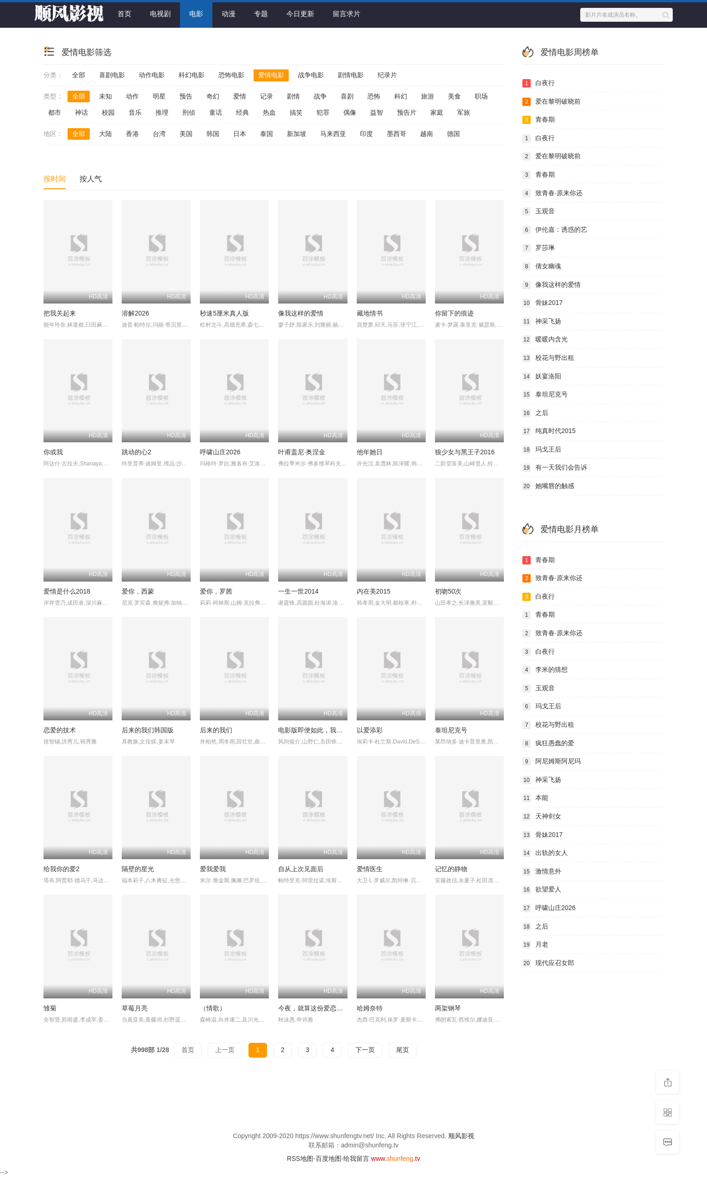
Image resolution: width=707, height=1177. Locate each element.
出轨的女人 (545, 853)
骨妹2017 (542, 303)
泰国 (266, 133)
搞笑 (296, 112)
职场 (481, 96)
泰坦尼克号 (451, 730)
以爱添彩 (370, 730)
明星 (159, 96)
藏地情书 (370, 313)
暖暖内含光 (545, 339)
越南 (426, 133)
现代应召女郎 (548, 963)
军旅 (463, 112)
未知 (105, 96)
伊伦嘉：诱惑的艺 (554, 230)
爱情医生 (370, 869)
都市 (54, 112)
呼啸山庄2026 (220, 452)
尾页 (402, 1049)
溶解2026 (135, 313)
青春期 (538, 120)
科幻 (400, 96)
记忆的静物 (451, 869)
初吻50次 (448, 591)
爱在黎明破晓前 (551, 102)
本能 (535, 798)
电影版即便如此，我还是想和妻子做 (330, 730)
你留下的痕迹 (454, 313)
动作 (132, 96)
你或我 (53, 452)
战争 (320, 96)
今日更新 (300, 14)
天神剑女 (541, 816)
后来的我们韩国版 (148, 730)
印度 (366, 133)
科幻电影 (192, 75)
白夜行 (538, 83)
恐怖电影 (231, 75)
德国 (453, 133)
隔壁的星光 (138, 869)
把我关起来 (59, 313)
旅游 (427, 96)
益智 (376, 112)
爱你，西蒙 (138, 591)
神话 (81, 112)
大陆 (105, 133)
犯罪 (322, 112)
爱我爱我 (213, 869)
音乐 (135, 112)
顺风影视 (461, 1136)
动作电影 (152, 75)
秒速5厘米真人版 (224, 313)
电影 (196, 14)
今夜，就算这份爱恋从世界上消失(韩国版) (338, 1008)
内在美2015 (374, 591)
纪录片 (387, 75)
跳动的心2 (136, 452)
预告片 (406, 112)
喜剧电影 (112, 75)
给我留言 (356, 1158)
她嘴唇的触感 (548, 486)
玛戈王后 (541, 450)
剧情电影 (351, 75)
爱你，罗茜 (216, 591)
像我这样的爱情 (300, 313)
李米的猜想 (545, 670)
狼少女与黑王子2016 (465, 452)
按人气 (91, 179)
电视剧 (160, 14)
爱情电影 (271, 75)
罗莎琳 (538, 248)
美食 (454, 96)
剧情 (293, 96)
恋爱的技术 (59, 730)
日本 (239, 133)
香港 (132, 133)
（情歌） (213, 1008)
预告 (186, 96)
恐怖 (373, 96)
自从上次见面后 (300, 869)
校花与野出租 (548, 358)
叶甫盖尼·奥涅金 (301, 452)
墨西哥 (396, 133)
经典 (242, 112)
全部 (78, 75)
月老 (535, 945)
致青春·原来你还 (552, 193)
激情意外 (541, 871)
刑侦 (188, 112)
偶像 (349, 112)
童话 (215, 112)
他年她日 (370, 452)
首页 (124, 14)
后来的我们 (216, 730)
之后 (535, 413)
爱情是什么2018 (66, 591)
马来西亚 (333, 133)
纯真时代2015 (549, 431)
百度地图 (328, 1158)
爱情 (239, 96)
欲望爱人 (541, 890)
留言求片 (346, 14)
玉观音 (538, 211)
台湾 (159, 133)
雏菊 (49, 1008)
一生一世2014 (298, 591)
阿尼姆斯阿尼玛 (551, 761)
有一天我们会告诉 (554, 468)
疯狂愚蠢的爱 (548, 743)
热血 (269, 112)
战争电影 (311, 75)
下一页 (365, 1049)
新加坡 (296, 133)
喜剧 (347, 96)
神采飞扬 (541, 321)
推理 (161, 112)
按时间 (54, 179)
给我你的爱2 (61, 869)
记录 (266, 96)
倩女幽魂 (541, 266)
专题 (261, 14)
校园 (108, 112)
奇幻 (212, 96)
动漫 (229, 14)
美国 (186, 133)
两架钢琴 (448, 1008)
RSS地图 (300, 1158)
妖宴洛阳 (541, 376)
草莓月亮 (135, 1008)
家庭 (436, 112)
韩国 (212, 133)
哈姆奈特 (370, 1008)
